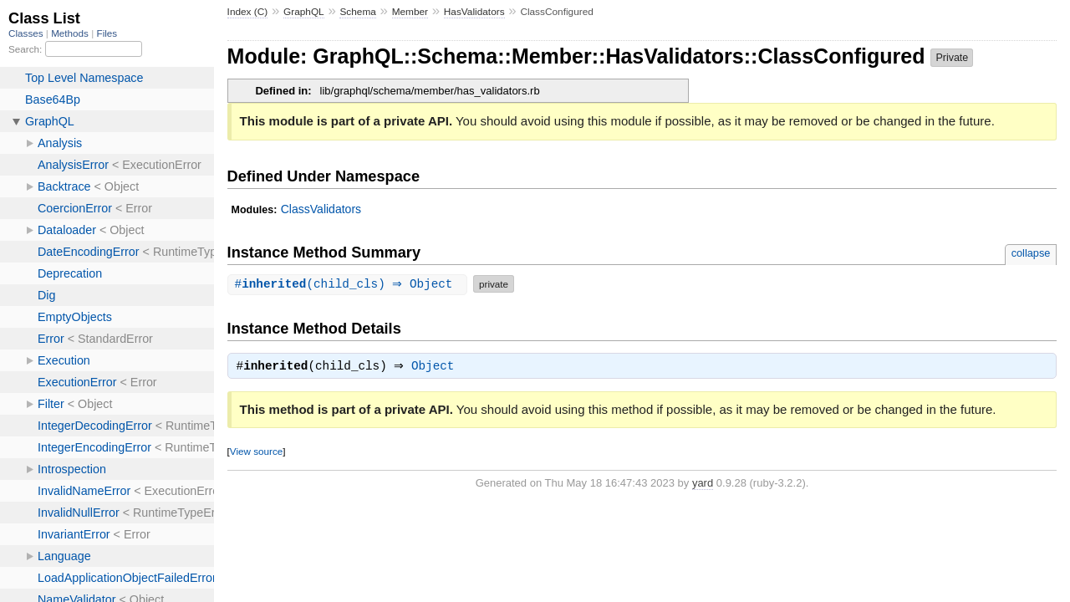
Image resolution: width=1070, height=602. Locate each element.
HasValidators (474, 12)
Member (410, 12)
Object (436, 368)
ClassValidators (321, 209)
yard (702, 484)
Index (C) (247, 12)
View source (256, 452)
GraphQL (303, 12)
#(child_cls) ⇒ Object (350, 284)
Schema (357, 12)
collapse (1031, 253)
